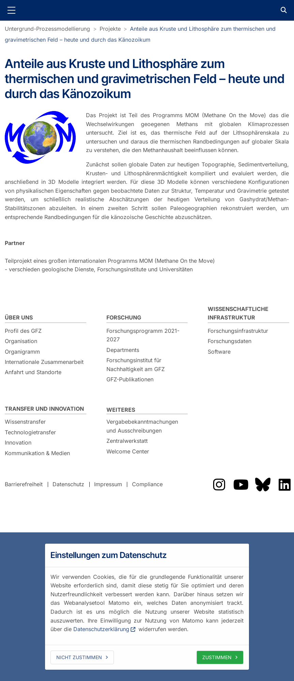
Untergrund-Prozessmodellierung (47, 28)
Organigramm (22, 351)
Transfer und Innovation (44, 408)
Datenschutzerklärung (101, 629)
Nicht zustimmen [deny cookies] (79, 657)
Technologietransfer (30, 432)
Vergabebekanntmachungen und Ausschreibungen (142, 426)
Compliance (147, 484)
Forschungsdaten (229, 341)
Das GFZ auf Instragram (219, 484)
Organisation (21, 341)
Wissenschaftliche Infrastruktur (238, 313)
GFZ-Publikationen (129, 379)
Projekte (110, 28)
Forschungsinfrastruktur (238, 330)
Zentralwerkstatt (127, 440)
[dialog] (147, 606)
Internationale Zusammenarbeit (44, 361)
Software (219, 351)
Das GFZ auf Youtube (240, 484)
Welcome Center (127, 451)
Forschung (123, 317)
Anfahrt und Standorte (33, 372)
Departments (122, 349)
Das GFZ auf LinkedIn (284, 484)
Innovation (18, 442)
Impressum (108, 484)
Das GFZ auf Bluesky (262, 484)
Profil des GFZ (23, 330)
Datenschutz (68, 484)
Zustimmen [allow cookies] (217, 657)
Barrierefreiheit (24, 484)
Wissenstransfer (25, 421)
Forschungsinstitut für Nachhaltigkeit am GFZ (135, 364)
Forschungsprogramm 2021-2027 (142, 335)
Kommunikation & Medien (37, 453)
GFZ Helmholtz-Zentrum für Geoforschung (147, 10)
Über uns (19, 317)
